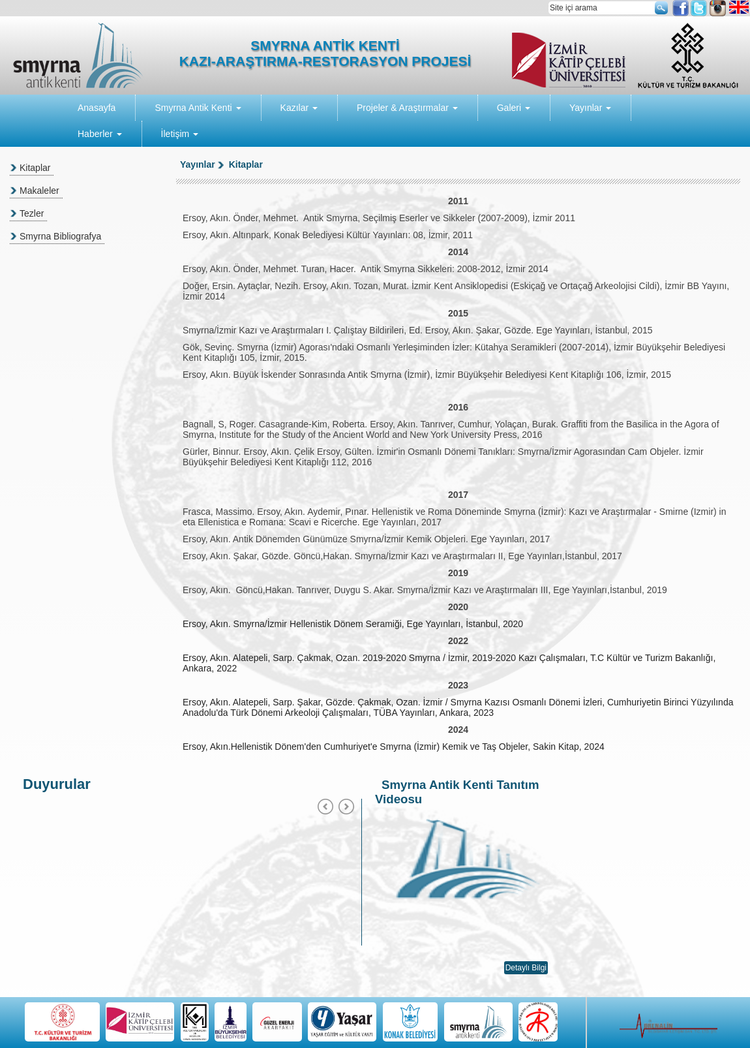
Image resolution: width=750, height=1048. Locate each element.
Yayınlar (590, 107)
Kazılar (299, 107)
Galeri (513, 107)
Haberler (100, 134)
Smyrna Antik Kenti (198, 107)
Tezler (32, 213)
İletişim (179, 134)
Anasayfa (96, 107)
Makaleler (39, 190)
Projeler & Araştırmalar (407, 107)
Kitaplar (35, 167)
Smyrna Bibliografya (60, 236)
